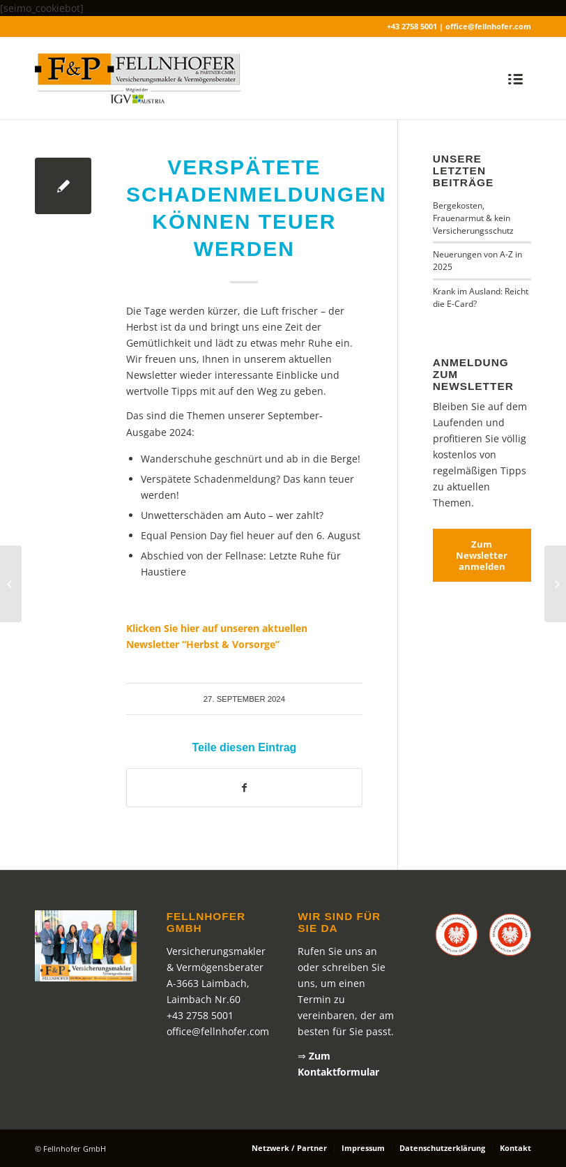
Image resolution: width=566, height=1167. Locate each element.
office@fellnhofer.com (218, 1031)
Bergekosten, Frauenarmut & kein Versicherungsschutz (473, 217)
